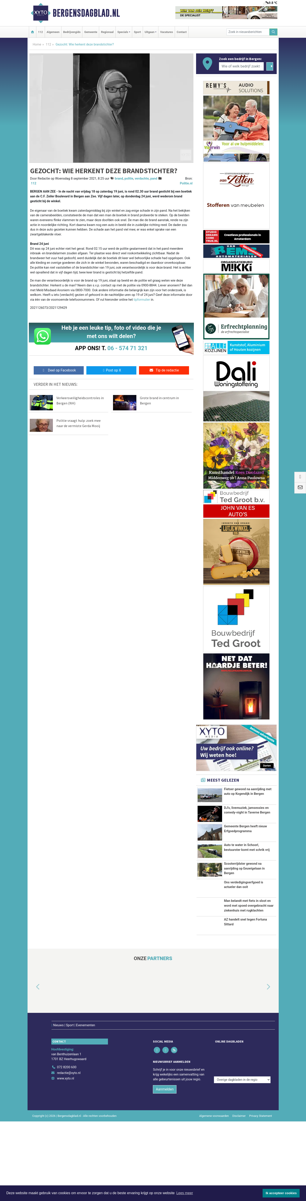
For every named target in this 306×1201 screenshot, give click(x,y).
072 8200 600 (66, 1147)
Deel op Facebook (58, 370)
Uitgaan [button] (149, 32)
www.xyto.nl (65, 1158)
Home (37, 44)
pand (153, 178)
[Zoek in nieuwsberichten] (248, 32)
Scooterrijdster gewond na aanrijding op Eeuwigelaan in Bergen (244, 912)
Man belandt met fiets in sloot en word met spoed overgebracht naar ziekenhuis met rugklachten (249, 960)
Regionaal (107, 32)
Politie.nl (186, 183)
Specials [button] (122, 32)
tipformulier (142, 300)
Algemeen (53, 32)
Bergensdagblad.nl (86, 13)
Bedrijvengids (72, 32)
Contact (182, 32)
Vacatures (166, 32)
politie (128, 178)
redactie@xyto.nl (69, 1152)
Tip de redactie (164, 370)
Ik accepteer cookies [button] (281, 1193)
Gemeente (90, 32)
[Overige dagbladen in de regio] (242, 1137)
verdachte (142, 178)
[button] (33, 1076)
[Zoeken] (273, 32)
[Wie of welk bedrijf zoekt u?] (241, 66)
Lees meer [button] (184, 1193)
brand (119, 178)
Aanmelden (165, 1169)
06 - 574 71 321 (128, 348)
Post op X (111, 370)
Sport (137, 32)
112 (40, 32)
